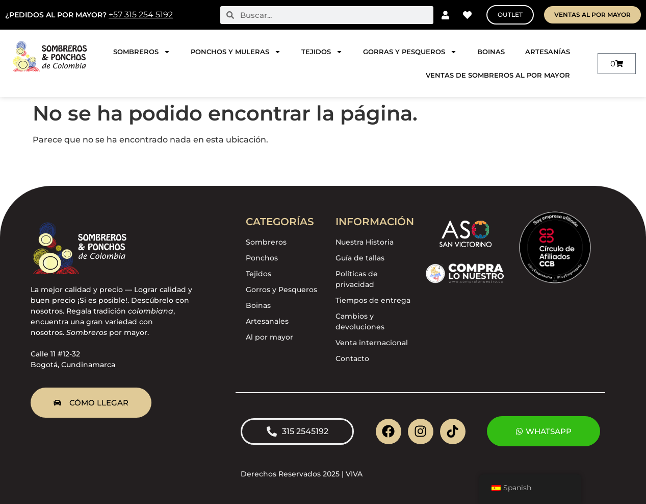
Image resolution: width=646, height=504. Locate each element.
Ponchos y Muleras (236, 51)
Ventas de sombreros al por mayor (498, 75)
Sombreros (141, 51)
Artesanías (547, 51)
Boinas (491, 51)
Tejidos (322, 51)
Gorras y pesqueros (410, 51)
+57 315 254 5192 (141, 14)
